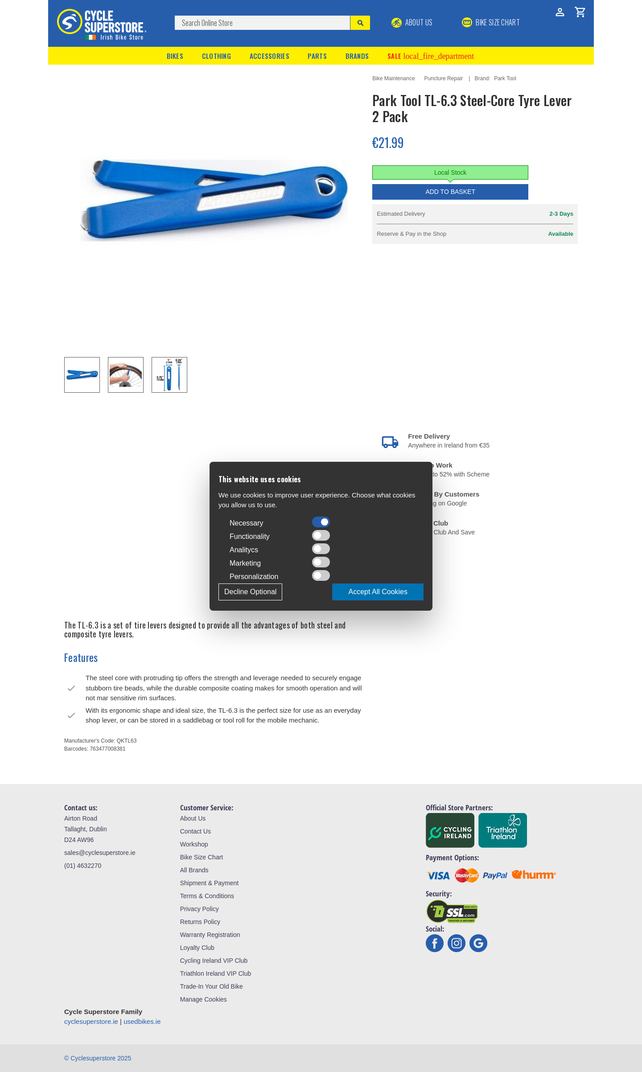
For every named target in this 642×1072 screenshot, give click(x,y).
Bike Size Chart (201, 857)
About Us (412, 22)
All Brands (194, 870)
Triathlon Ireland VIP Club (215, 973)
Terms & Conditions (207, 895)
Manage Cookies (203, 999)
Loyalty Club (197, 947)
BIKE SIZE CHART (491, 22)
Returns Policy (200, 921)
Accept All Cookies (377, 592)
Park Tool (505, 78)
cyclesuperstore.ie (91, 1021)
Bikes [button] (175, 56)
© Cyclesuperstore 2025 (97, 1058)
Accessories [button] (269, 56)
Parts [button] (317, 56)
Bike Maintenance (393, 78)
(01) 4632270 (82, 865)
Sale (430, 56)
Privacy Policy (199, 908)
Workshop (194, 844)
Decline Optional (250, 592)
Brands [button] (357, 56)
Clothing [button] (216, 56)
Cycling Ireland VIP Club (213, 960)
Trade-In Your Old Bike (211, 986)
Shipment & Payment (209, 883)
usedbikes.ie (141, 1021)
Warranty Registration (210, 934)
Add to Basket (450, 191)
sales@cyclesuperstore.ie (100, 852)
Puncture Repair (443, 78)
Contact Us (195, 831)
